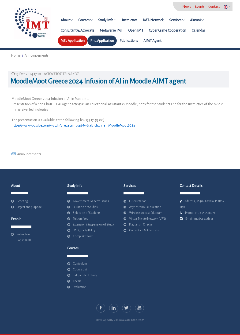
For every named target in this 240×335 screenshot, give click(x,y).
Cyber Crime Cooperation (167, 30)
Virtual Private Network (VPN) (147, 218)
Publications (129, 41)
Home (16, 55)
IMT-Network (153, 20)
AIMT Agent (152, 41)
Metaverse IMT (111, 30)
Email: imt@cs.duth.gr (199, 218)
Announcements (37, 55)
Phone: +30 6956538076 (200, 213)
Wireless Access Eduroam (145, 213)
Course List (80, 269)
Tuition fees (80, 218)
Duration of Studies (85, 207)
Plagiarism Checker (141, 224)
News (186, 6)
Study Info (107, 20)
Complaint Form (83, 236)
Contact (214, 6)
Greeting (22, 201)
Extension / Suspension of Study (93, 224)
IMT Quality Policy (84, 230)
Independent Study (85, 275)
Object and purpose (29, 207)
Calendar (198, 30)
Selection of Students (87, 213)
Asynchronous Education (145, 207)
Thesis (77, 281)
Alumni (197, 20)
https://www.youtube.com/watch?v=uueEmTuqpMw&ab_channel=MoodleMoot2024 (73, 125)
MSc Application (73, 41)
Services (176, 20)
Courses (85, 20)
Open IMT (135, 30)
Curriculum (80, 263)
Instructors (129, 20)
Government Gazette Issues (91, 201)
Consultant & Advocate (77, 30)
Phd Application (102, 41)
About (67, 20)
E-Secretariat (137, 201)
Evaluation (79, 287)
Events (200, 6)
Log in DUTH (23, 240)
